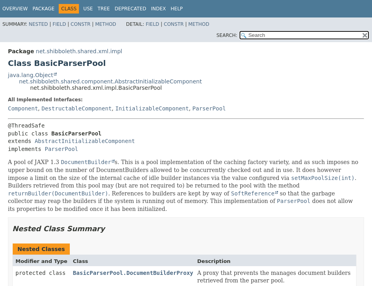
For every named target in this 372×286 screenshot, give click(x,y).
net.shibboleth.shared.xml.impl (79, 51)
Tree (104, 9)
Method (105, 24)
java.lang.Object (30, 75)
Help (177, 9)
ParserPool (209, 108)
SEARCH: (227, 35)
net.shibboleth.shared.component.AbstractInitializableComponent (110, 81)
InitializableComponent (152, 108)
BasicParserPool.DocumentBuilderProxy (133, 273)
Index (158, 9)
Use (88, 9)
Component (23, 108)
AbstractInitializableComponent (85, 141)
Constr (80, 24)
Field (59, 24)
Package (43, 9)
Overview (15, 9)
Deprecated (130, 9)
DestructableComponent (77, 108)
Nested (38, 24)
